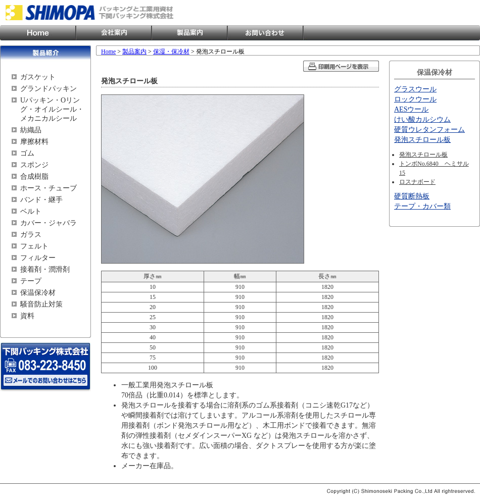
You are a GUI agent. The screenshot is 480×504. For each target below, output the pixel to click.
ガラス (30, 234)
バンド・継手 (41, 200)
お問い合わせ (265, 32)
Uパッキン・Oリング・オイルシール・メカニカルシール (52, 109)
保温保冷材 (38, 292)
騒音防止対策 (41, 304)
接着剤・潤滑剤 (45, 269)
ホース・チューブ (48, 188)
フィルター (38, 258)
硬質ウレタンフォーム (429, 129)
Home (38, 32)
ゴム (27, 153)
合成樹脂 (34, 176)
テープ (30, 281)
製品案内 (189, 32)
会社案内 (114, 32)
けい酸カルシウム (422, 119)
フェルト (34, 246)
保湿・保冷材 (171, 51)
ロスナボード (417, 181)
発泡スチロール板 (422, 139)
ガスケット (38, 77)
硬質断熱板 (411, 196)
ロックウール (415, 99)
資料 (27, 316)
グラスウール (415, 89)
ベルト (30, 211)
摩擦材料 (34, 141)
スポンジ (34, 165)
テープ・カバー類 (422, 206)
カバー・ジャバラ (48, 223)
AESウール (411, 109)
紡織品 (30, 130)
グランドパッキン (48, 88)
